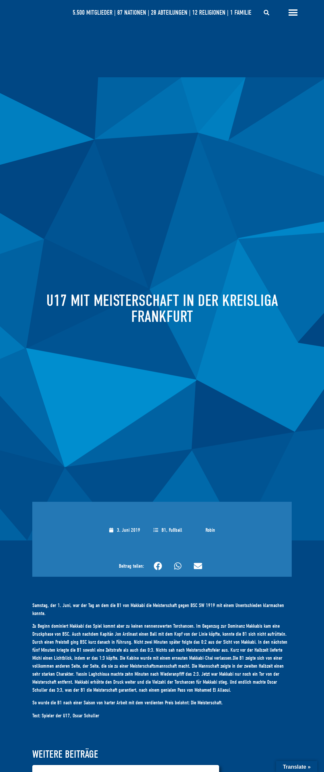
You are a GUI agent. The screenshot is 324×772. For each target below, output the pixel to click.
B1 (164, 530)
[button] (266, 13)
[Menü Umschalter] (293, 13)
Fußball (175, 530)
